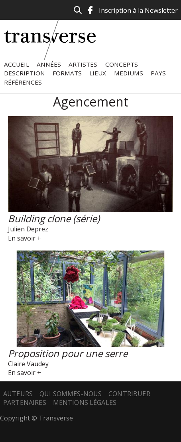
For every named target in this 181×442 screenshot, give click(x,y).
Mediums (128, 73)
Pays (158, 73)
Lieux (97, 73)
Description (24, 73)
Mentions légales (85, 402)
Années (49, 64)
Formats (67, 73)
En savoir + (24, 238)
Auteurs (18, 393)
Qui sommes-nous (70, 393)
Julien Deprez (28, 229)
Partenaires (24, 402)
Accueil (16, 64)
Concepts (121, 64)
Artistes (83, 64)
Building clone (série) (54, 218)
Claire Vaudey (28, 363)
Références (23, 82)
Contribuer (129, 393)
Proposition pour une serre (68, 353)
